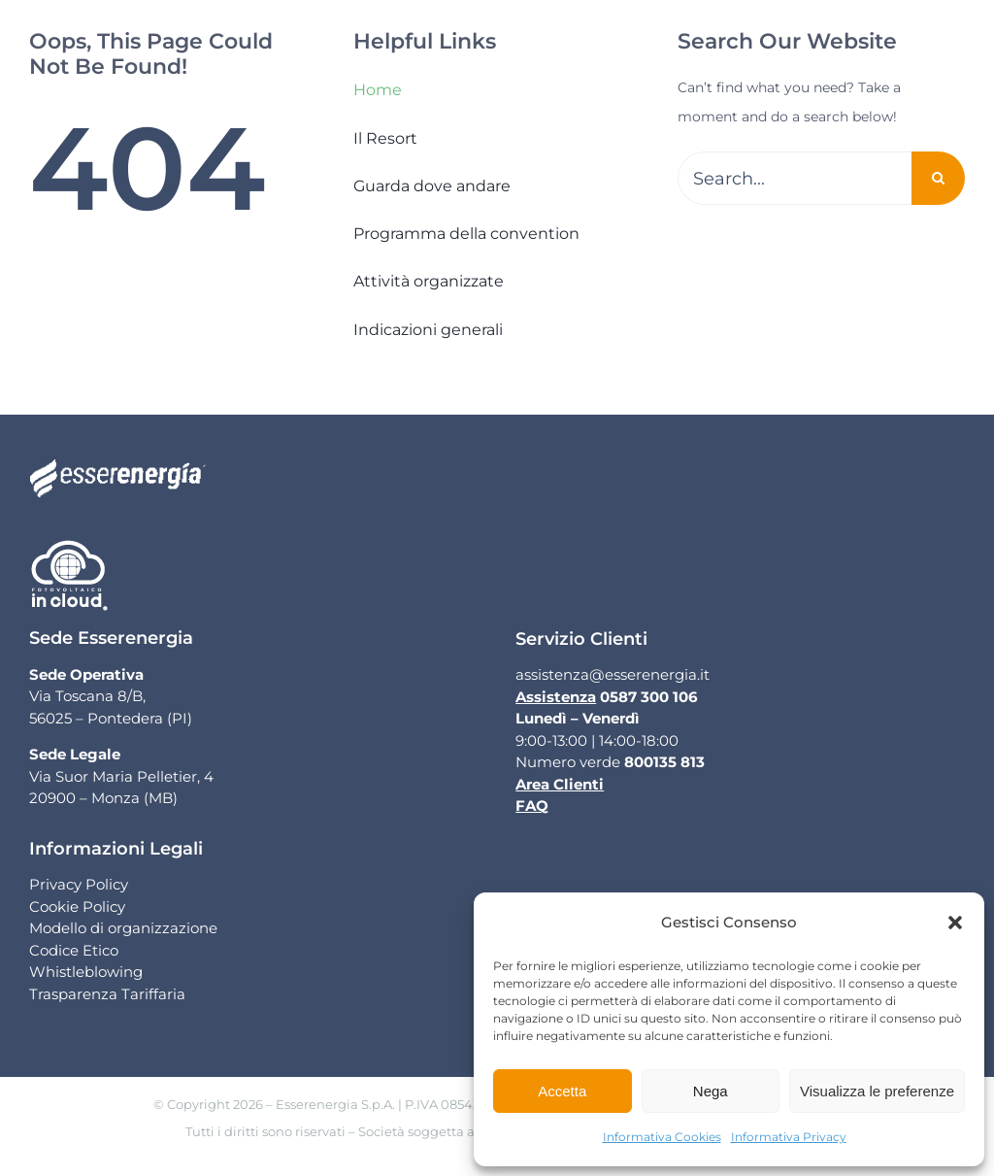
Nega (710, 1091)
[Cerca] (938, 178)
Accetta (562, 1091)
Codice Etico (73, 950)
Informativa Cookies (662, 1136)
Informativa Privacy (788, 1136)
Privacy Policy (78, 884)
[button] (955, 922)
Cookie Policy (77, 906)
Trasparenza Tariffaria (107, 994)
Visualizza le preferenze (877, 1091)
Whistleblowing (86, 971)
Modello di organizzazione (123, 928)
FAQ (531, 805)
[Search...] (794, 178)
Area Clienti (559, 784)
